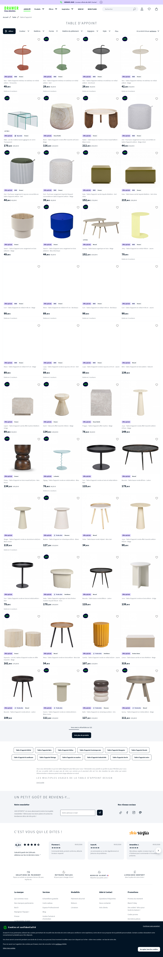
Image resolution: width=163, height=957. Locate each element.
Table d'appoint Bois (44, 750)
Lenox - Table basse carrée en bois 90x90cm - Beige (139, 657)
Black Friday (132, 903)
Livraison (74, 907)
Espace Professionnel (51, 907)
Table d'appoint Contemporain (90, 750)
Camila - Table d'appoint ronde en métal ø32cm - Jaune (101, 657)
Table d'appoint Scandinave (23, 757)
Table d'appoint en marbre (71, 757)
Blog (44, 912)
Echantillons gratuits (50, 898)
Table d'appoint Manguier (116, 750)
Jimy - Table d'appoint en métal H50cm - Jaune (137, 248)
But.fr (16, 907)
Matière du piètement (72, 31)
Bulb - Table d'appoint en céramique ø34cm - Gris (98, 712)
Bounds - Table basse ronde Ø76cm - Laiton (136, 480)
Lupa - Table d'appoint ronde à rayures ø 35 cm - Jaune (100, 367)
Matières (39, 31)
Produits (37, 9)
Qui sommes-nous (21, 898)
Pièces (51, 9)
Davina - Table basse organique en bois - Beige (97, 248)
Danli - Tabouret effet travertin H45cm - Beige (58, 426)
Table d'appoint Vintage (48, 757)
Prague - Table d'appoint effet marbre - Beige (97, 426)
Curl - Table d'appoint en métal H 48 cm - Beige (19, 308)
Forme (54, 31)
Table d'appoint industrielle (96, 757)
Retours (74, 903)
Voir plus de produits (81, 735)
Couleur (24, 31)
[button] (81, 31)
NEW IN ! (81, 9)
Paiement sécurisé (78, 898)
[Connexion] (142, 9)
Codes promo (133, 914)
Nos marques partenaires (24, 903)
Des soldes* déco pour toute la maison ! (136, 908)
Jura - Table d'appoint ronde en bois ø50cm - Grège (139, 598)
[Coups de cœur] (149, 9)
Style (107, 31)
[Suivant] (158, 850)
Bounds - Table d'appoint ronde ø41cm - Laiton (20, 712)
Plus (116, 31)
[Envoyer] (100, 812)
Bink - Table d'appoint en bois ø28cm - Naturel (137, 367)
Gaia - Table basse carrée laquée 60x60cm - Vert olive (139, 194)
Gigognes (93, 31)
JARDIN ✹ (27, 9)
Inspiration (66, 9)
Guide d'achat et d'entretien (49, 917)
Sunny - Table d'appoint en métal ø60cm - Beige (138, 712)
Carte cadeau (48, 903)
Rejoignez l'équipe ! (21, 912)
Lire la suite (40, 782)
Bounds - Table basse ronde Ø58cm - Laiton (96, 598)
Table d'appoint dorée (120, 757)
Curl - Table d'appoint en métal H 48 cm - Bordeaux (99, 308)
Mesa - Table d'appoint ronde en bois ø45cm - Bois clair (61, 657)
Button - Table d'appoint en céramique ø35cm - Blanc (61, 539)
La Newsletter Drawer (22, 920)
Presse (16, 916)
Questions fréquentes (107, 898)
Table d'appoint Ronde (139, 750)
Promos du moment (135, 898)
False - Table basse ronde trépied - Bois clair (97, 539)
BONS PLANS (92, 9)
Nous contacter (105, 903)
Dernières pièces (134, 919)
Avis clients (103, 907)
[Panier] (156, 9)
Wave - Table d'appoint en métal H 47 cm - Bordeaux (60, 308)
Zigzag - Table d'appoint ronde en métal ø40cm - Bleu (61, 480)
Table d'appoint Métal (23, 750)
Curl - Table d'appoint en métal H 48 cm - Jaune (138, 308)
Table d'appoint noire (141, 757)
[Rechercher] (120, 9)
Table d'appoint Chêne (65, 750)
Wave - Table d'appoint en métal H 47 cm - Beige (20, 367)
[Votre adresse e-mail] (77, 813)
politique (59, 944)
